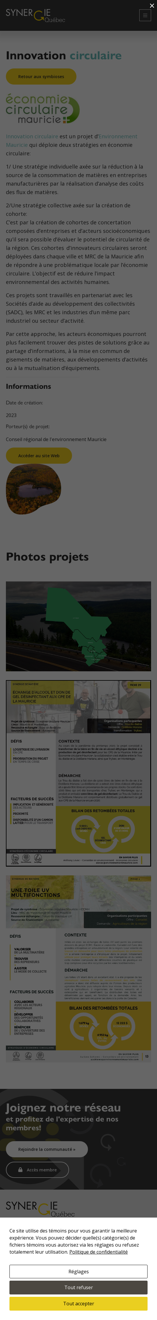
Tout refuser (78, 1287)
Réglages (78, 1271)
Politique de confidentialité (98, 1252)
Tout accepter (78, 1303)
